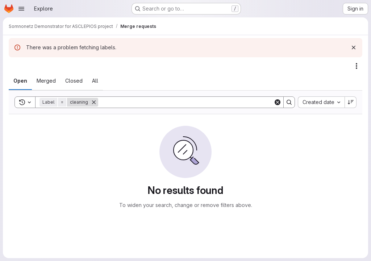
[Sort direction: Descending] (351, 102)
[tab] (20, 81)
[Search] (186, 102)
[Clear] (277, 102)
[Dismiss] (353, 47)
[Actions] (356, 66)
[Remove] (93, 102)
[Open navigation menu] (21, 8)
